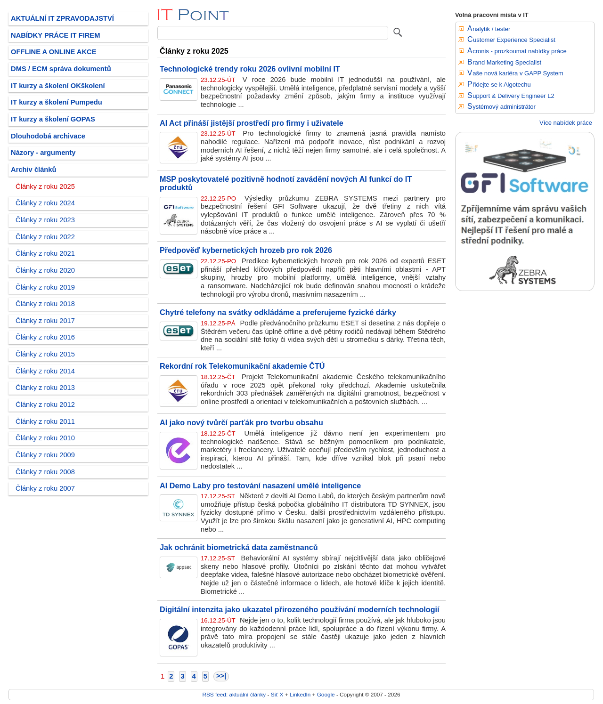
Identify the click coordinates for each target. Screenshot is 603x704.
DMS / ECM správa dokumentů (61, 69)
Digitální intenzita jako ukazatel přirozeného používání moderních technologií (300, 609)
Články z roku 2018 (45, 303)
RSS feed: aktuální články (234, 694)
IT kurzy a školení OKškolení (58, 85)
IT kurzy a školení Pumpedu (56, 102)
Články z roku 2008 (45, 472)
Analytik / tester (488, 28)
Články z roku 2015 (45, 354)
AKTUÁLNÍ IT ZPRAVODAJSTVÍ (62, 18)
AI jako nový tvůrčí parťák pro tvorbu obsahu (241, 422)
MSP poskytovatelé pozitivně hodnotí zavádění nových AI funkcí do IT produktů (286, 183)
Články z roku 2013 (45, 387)
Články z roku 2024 (45, 203)
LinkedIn (300, 694)
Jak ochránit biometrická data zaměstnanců (239, 547)
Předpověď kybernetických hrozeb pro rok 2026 (246, 250)
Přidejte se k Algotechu (499, 84)
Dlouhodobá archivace (48, 136)
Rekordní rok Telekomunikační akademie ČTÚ (242, 366)
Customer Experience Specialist (511, 39)
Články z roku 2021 (45, 253)
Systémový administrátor (501, 106)
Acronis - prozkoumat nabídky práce (517, 51)
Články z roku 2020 (45, 270)
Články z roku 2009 (45, 455)
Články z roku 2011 (45, 421)
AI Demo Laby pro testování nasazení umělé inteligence (260, 485)
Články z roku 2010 (45, 438)
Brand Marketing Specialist (504, 62)
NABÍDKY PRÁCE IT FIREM (55, 35)
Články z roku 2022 (45, 237)
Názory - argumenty (43, 152)
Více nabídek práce (565, 122)
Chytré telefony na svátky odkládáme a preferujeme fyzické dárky (278, 312)
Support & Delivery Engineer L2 (510, 95)
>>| (221, 676)
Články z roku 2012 (45, 404)
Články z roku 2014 (45, 371)
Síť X (277, 694)
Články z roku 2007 (45, 488)
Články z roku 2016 (45, 337)
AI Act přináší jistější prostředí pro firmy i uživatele (251, 123)
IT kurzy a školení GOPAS (53, 119)
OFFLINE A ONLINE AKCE (54, 52)
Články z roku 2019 (45, 287)
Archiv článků (34, 169)
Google (326, 694)
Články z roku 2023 (45, 220)
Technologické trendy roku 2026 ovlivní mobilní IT (250, 69)
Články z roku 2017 (45, 320)
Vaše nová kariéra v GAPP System (515, 73)
